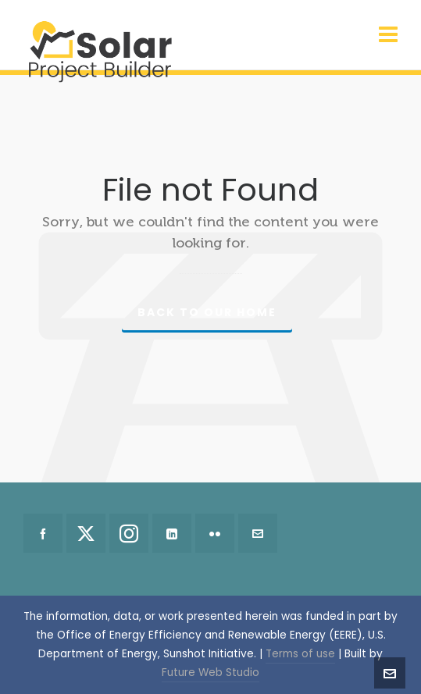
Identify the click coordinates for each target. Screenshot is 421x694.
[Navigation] (388, 35)
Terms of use (300, 653)
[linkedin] (171, 533)
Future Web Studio (210, 672)
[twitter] (85, 533)
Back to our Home (207, 312)
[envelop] (257, 533)
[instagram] (128, 533)
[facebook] (42, 533)
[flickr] (214, 533)
